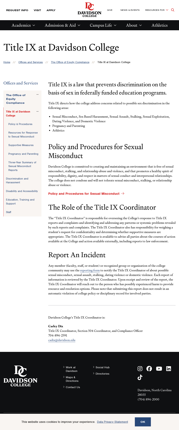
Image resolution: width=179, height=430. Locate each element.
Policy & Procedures (20, 124)
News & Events (130, 10)
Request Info (17, 10)
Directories (102, 373)
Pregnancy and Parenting (23, 154)
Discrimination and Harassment (17, 180)
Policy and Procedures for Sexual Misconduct (84, 193)
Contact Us (73, 387)
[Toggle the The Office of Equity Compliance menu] (37, 94)
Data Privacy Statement (112, 422)
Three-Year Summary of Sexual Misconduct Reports (22, 166)
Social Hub (103, 367)
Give (109, 10)
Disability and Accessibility (22, 191)
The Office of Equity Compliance (70, 62)
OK (142, 422)
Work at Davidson (71, 369)
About (131, 25)
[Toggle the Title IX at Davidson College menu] (37, 111)
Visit (37, 10)
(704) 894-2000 (148, 399)
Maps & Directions (72, 379)
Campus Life (101, 25)
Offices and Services (30, 62)
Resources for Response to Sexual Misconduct (23, 134)
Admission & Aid (60, 25)
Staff (8, 212)
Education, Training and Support (20, 201)
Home (6, 62)
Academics (21, 25)
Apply (51, 10)
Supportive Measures (21, 145)
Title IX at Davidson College (18, 113)
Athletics (160, 25)
